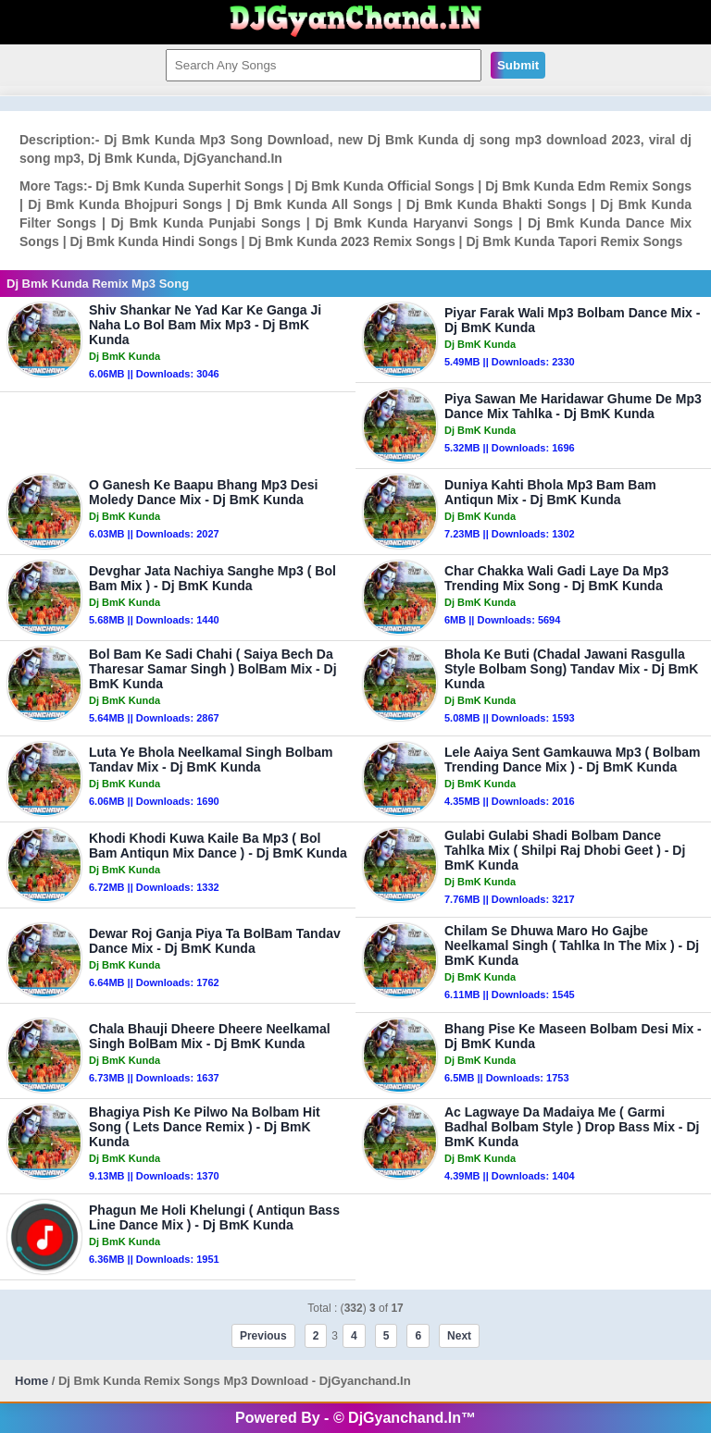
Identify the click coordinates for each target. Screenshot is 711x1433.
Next (459, 1335)
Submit (518, 65)
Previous (263, 1335)
